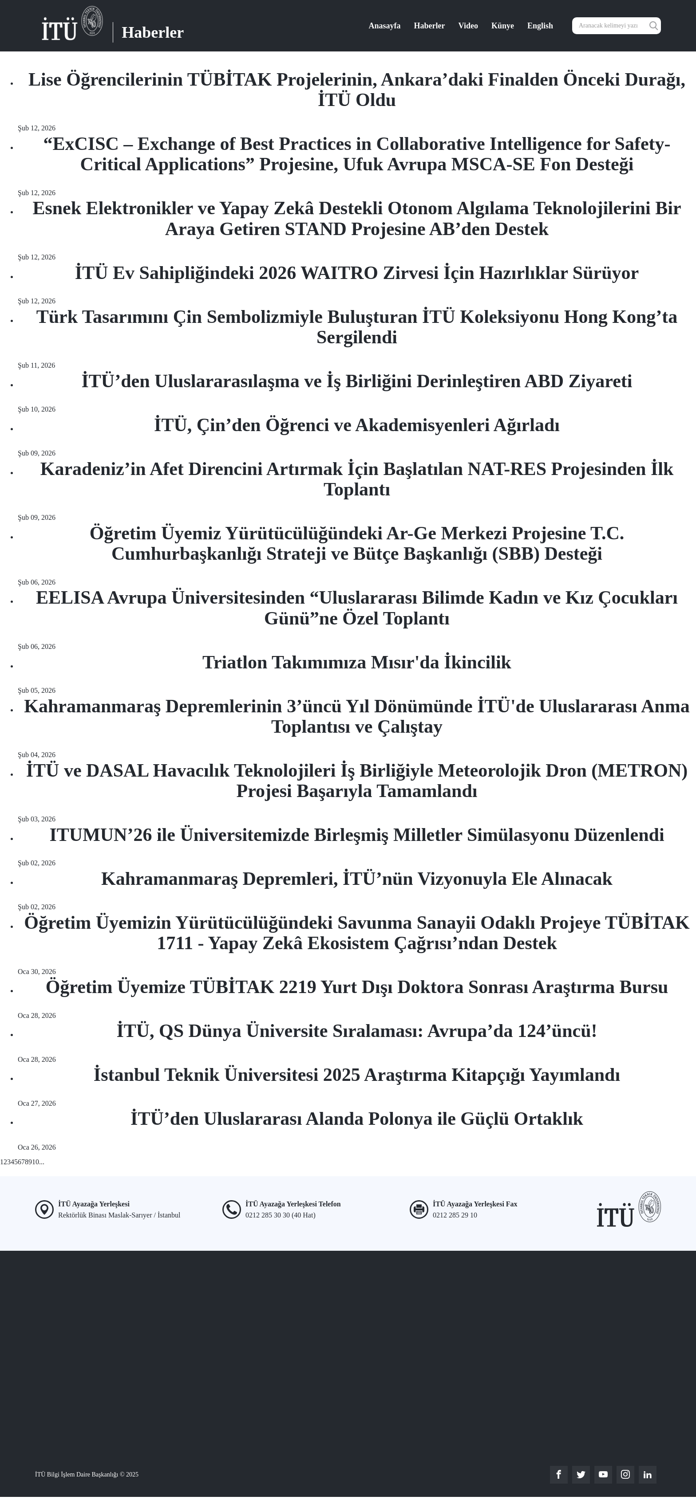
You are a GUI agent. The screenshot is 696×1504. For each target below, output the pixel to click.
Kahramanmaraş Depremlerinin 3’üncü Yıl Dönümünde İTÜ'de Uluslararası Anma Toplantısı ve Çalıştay (356, 716)
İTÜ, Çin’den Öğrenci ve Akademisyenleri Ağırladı (357, 425)
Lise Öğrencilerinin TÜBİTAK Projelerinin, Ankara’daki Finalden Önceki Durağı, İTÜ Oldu (356, 89)
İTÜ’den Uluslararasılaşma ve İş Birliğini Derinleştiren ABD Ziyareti (357, 381)
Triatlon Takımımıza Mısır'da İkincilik (356, 662)
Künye (502, 25)
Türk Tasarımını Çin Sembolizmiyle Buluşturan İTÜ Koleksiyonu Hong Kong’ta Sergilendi (357, 326)
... (41, 1162)
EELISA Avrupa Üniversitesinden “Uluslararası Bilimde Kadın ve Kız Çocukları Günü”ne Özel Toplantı (357, 607)
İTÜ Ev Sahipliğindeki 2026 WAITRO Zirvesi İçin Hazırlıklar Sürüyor (357, 273)
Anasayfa (385, 25)
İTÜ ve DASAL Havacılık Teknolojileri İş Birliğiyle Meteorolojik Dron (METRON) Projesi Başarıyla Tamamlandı (357, 780)
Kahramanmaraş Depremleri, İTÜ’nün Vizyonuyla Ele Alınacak (357, 878)
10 (35, 1162)
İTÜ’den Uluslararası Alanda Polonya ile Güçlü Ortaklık (356, 1118)
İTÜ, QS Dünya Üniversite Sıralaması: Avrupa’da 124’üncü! (356, 1031)
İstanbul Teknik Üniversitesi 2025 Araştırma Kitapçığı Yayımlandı (357, 1074)
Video (468, 25)
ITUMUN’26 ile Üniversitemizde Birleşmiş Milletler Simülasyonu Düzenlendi (356, 835)
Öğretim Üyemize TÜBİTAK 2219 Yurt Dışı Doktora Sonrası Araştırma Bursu (357, 987)
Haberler (429, 25)
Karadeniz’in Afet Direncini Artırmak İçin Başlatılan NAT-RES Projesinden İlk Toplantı (357, 479)
